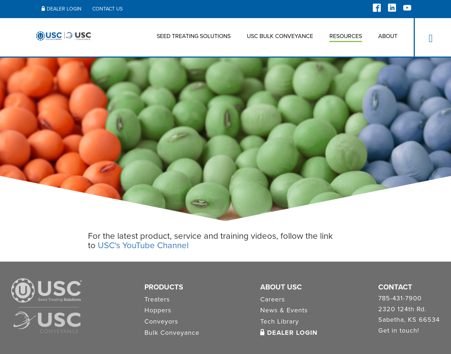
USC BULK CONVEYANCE (280, 36)
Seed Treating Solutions (194, 36)
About (387, 36)
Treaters (157, 299)
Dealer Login (61, 9)
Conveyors (161, 321)
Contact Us (107, 9)
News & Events (284, 310)
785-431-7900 (400, 298)
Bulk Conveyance (171, 333)
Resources (345, 36)
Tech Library (279, 321)
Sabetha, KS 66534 (409, 320)
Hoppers (157, 310)
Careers (272, 299)
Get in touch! (398, 330)
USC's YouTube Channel (143, 245)
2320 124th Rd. (402, 309)
